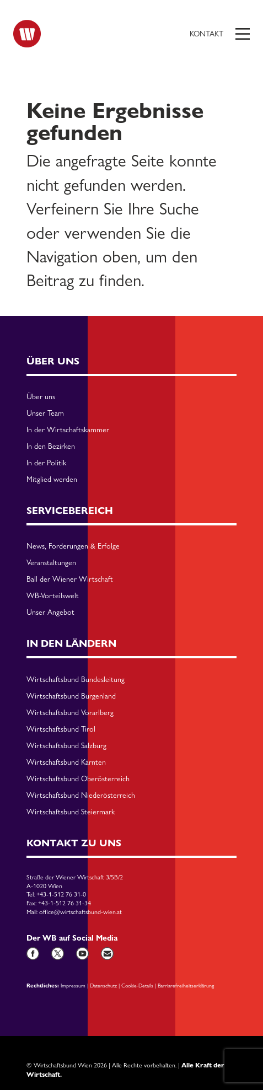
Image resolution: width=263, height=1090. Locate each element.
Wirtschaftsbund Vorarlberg (70, 712)
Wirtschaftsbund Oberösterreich (78, 779)
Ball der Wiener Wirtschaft (69, 579)
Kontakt (206, 34)
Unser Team (45, 413)
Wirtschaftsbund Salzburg (66, 746)
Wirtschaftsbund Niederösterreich (80, 795)
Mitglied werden (51, 479)
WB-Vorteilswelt (52, 596)
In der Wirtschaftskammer (67, 430)
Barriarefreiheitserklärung (186, 985)
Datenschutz (103, 985)
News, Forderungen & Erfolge (73, 546)
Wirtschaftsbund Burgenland (71, 696)
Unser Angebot (50, 612)
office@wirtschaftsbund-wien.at (80, 912)
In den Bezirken (50, 446)
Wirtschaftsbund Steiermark (70, 812)
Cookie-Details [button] (137, 985)
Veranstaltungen (51, 563)
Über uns (40, 397)
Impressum (73, 985)
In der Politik (46, 463)
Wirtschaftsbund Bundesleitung (75, 679)
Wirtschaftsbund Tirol (60, 729)
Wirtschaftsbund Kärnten (66, 762)
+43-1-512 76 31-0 (61, 894)
